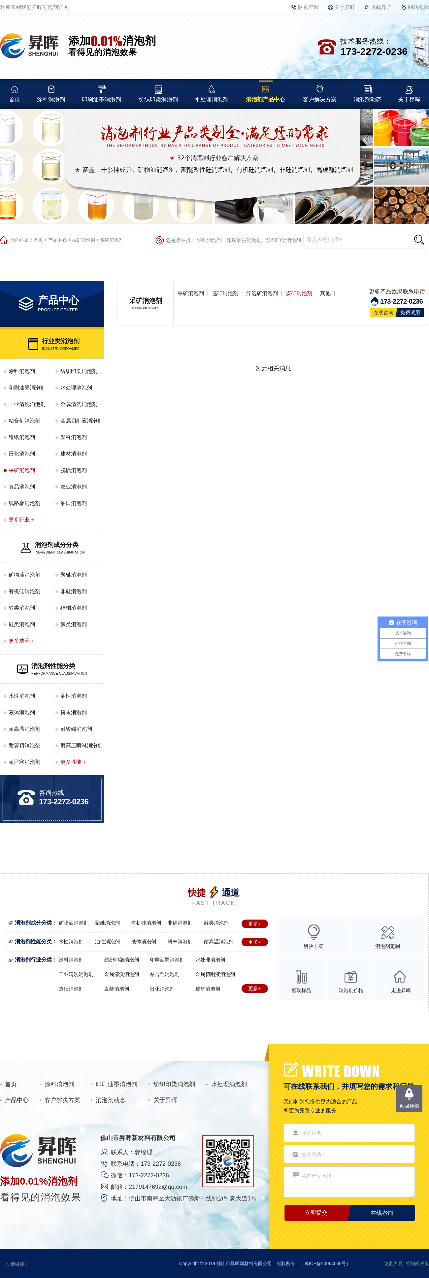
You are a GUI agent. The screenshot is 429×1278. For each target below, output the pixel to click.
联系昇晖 (308, 7)
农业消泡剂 (73, 486)
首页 (14, 99)
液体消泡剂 (22, 712)
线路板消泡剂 (24, 503)
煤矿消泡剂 (111, 240)
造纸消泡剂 (22, 437)
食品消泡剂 (22, 486)
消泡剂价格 (351, 990)
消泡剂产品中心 (265, 99)
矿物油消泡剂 (24, 575)
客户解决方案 (320, 99)
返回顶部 (409, 1106)
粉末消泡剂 (73, 712)
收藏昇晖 (381, 7)
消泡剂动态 (367, 99)
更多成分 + (21, 641)
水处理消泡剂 (211, 99)
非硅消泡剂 (73, 591)
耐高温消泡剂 (24, 729)
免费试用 (410, 312)
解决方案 (313, 946)
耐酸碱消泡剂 (76, 729)
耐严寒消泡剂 (24, 762)
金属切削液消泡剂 (81, 420)
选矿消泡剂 (225, 293)
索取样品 (301, 990)
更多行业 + (21, 519)
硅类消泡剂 (22, 624)
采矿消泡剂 (83, 240)
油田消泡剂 (73, 503)
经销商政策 (417, 1263)
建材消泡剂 (73, 453)
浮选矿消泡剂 (262, 293)
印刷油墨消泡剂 (101, 99)
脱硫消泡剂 (73, 470)
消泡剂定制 (387, 946)
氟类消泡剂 (73, 624)
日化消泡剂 (22, 453)
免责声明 (393, 1263)
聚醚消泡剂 (73, 575)
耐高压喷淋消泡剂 (81, 745)
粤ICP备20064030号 (325, 1263)
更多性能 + (73, 762)
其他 (325, 293)
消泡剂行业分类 (33, 959)
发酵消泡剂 (73, 437)
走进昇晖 (401, 990)
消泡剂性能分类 (33, 941)
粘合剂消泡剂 (24, 420)
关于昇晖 (344, 7)
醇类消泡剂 (22, 608)
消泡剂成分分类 (33, 922)
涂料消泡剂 (51, 99)
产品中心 (57, 240)
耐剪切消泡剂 (24, 745)
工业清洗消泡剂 (27, 404)
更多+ (254, 923)
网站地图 (418, 7)
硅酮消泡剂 (73, 608)
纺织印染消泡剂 (158, 99)
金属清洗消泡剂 (78, 404)
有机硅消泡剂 (24, 591)
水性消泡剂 (22, 696)
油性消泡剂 (73, 696)
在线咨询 (383, 312)
